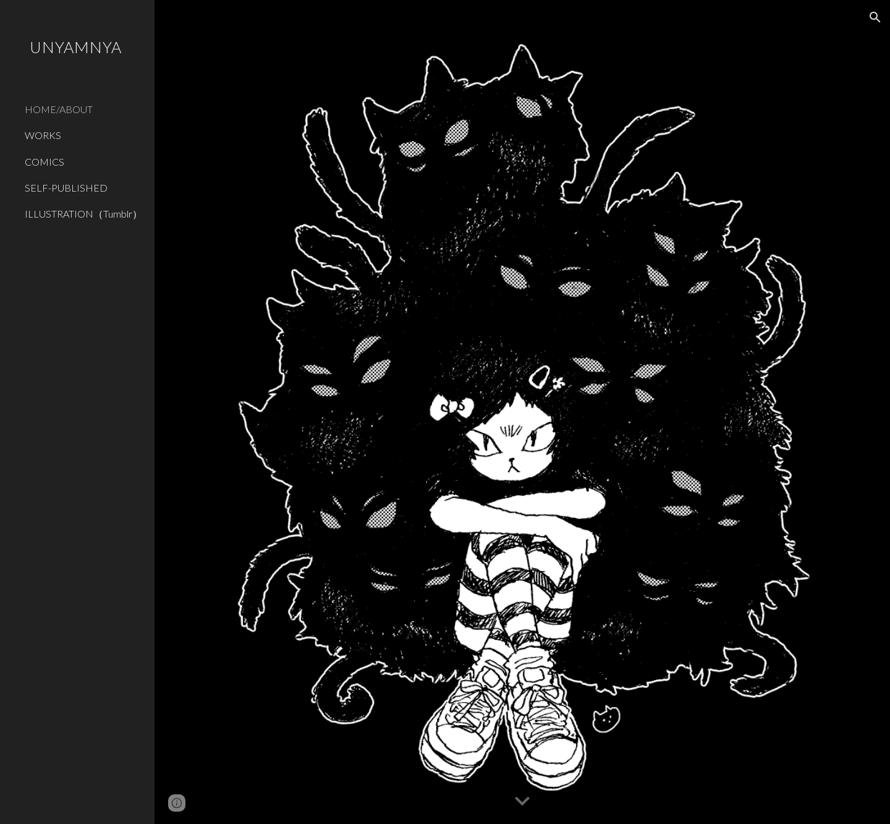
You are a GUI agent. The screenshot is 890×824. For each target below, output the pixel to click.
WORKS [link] (43, 135)
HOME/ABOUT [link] (59, 109)
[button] (875, 17)
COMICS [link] (44, 162)
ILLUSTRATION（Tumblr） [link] (83, 213)
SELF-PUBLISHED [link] (66, 187)
